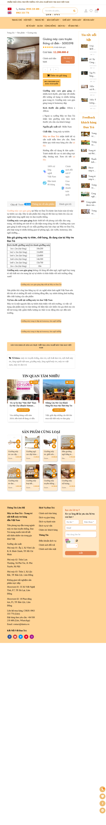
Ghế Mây (66, 20)
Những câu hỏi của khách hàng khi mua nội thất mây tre (58, 586)
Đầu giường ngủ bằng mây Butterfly (67, 636)
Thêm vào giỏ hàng (57, 75)
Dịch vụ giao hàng (47, 699)
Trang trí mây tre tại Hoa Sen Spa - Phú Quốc (94, 186)
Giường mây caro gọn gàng (19, 211)
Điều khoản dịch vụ (47, 723)
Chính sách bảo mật (47, 731)
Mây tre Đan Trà (51, 136)
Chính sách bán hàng (48, 695)
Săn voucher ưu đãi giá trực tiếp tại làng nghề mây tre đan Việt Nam (41, 528)
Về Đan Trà (74, 26)
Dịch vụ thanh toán (47, 703)
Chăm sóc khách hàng (48, 712)
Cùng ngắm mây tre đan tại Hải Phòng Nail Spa (93, 195)
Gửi (81, 735)
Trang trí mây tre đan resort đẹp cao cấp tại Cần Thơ (94, 135)
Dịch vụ (62, 26)
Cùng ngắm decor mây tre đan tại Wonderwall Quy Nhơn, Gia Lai (91, 204)
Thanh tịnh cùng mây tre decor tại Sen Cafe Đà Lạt (93, 161)
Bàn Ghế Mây (54, 20)
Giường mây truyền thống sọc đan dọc (49, 665)
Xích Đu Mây (88, 20)
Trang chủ (17, 20)
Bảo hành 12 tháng (68, 59)
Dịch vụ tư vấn (45, 708)
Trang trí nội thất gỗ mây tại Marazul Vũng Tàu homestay (92, 152)
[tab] (43, 204)
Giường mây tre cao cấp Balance (13, 636)
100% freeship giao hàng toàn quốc (51, 83)
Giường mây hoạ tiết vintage (31, 665)
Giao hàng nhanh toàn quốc (68, 188)
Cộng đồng (50, 26)
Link (28, 204)
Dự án (40, 26)
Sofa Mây (76, 20)
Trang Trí (40, 20)
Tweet (20, 204)
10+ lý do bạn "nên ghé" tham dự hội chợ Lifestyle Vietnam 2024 (23, 586)
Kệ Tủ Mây (30, 26)
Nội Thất (28, 20)
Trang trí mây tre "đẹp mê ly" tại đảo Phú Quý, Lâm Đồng (94, 212)
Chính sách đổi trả (47, 727)
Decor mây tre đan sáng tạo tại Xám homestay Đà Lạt (92, 169)
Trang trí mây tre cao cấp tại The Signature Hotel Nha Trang (92, 178)
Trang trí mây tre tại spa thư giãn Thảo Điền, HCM (94, 143)
